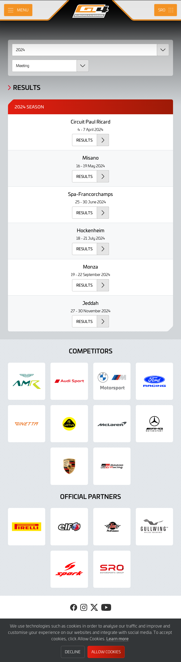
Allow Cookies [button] (106, 651)
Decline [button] (73, 651)
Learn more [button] (117, 638)
